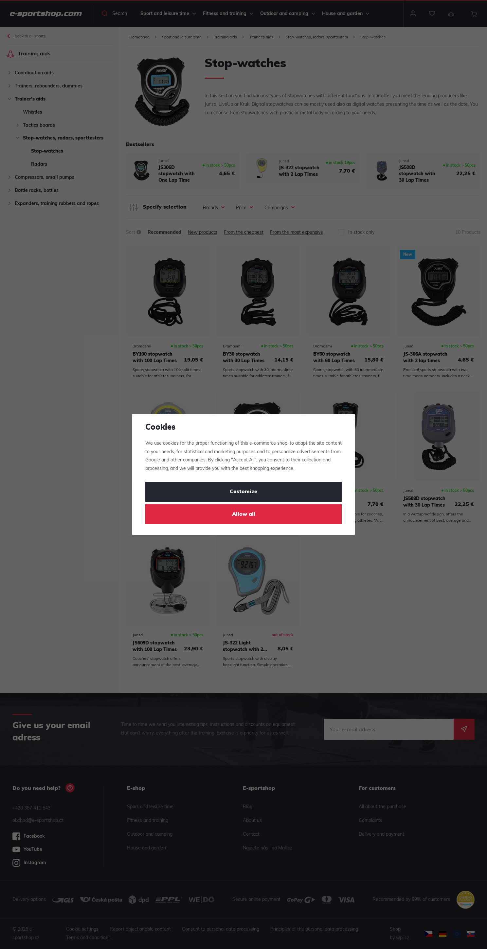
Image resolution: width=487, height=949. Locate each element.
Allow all (243, 514)
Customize (243, 491)
